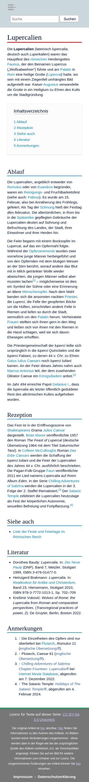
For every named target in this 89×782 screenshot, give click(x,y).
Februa (33, 197)
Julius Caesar (54, 430)
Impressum (23, 777)
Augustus (50, 84)
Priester (71, 297)
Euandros (45, 187)
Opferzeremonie (42, 251)
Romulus (14, 187)
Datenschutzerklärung (57, 777)
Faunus (13, 64)
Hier (60, 728)
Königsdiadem (50, 376)
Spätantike (25, 217)
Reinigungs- (33, 192)
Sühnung (47, 207)
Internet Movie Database (38, 674)
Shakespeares (18, 430)
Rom (11, 74)
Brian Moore (36, 435)
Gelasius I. (61, 384)
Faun (50, 471)
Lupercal (54, 74)
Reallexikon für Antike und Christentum (44, 582)
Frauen (13, 322)
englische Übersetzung (38, 648)
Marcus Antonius (20, 371)
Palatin (65, 69)
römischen (38, 59)
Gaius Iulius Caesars (23, 361)
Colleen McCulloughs (39, 450)
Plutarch (48, 643)
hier (42, 728)
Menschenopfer (34, 292)
